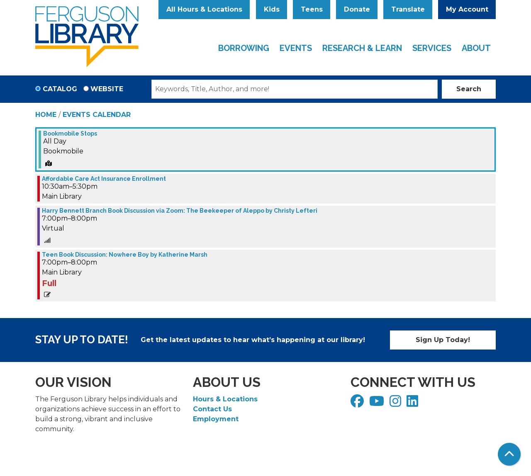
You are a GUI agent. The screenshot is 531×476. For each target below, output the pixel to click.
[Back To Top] (509, 454)
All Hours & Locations (204, 9)
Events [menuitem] (296, 48)
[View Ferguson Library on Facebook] (358, 404)
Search (468, 89)
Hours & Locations (225, 399)
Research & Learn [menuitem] (362, 48)
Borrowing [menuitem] (243, 48)
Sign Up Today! (443, 340)
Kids (272, 9)
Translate (408, 9)
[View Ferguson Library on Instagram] (396, 404)
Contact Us (212, 409)
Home (45, 115)
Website (106, 89)
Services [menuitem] (431, 48)
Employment (216, 419)
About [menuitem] (476, 48)
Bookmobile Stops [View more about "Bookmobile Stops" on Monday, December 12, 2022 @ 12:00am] (70, 133)
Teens (312, 9)
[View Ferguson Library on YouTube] (377, 404)
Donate (357, 9)
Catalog (60, 89)
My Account (467, 9)
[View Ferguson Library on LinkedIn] (413, 404)
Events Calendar (97, 115)
